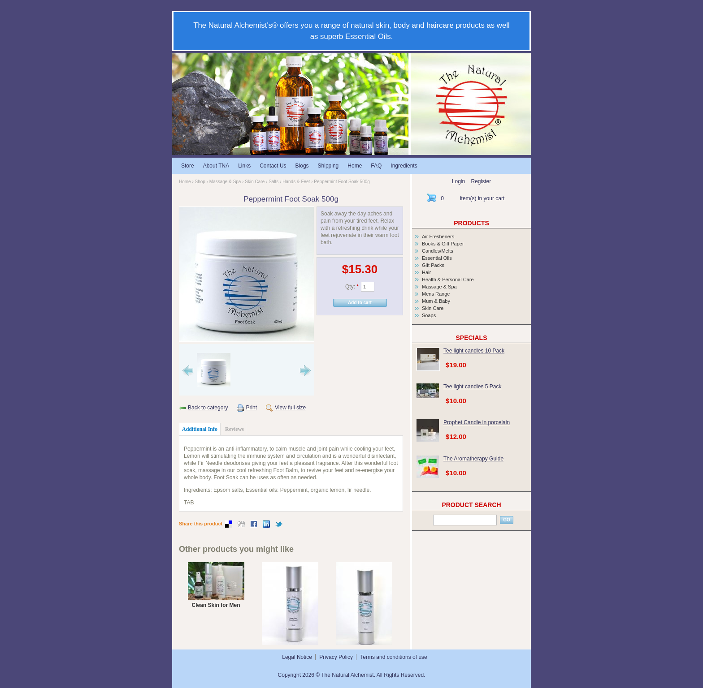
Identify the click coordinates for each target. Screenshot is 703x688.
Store (187, 166)
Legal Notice (297, 657)
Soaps (429, 315)
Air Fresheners (438, 236)
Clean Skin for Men (215, 605)
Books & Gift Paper (443, 243)
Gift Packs (433, 265)
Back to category (208, 407)
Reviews (234, 429)
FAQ (376, 166)
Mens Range (436, 294)
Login (458, 181)
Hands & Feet (296, 181)
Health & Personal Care (448, 279)
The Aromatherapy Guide (473, 459)
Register (481, 181)
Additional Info (199, 429)
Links (244, 166)
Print (251, 407)
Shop (200, 181)
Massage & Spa (225, 181)
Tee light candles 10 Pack (473, 351)
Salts (273, 181)
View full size (290, 407)
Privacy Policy (336, 657)
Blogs (302, 166)
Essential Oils (437, 258)
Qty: (352, 287)
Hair (426, 272)
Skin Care (255, 181)
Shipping (328, 166)
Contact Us (273, 166)
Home (354, 166)
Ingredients (404, 166)
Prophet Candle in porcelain (476, 422)
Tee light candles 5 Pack (472, 386)
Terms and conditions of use (393, 657)
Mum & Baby (436, 301)
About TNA (216, 166)
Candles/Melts (437, 251)
